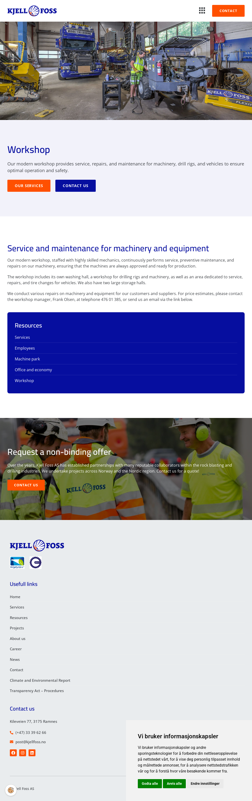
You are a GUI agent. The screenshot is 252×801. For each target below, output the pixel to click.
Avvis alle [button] (174, 784)
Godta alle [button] (150, 784)
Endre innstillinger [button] (205, 784)
